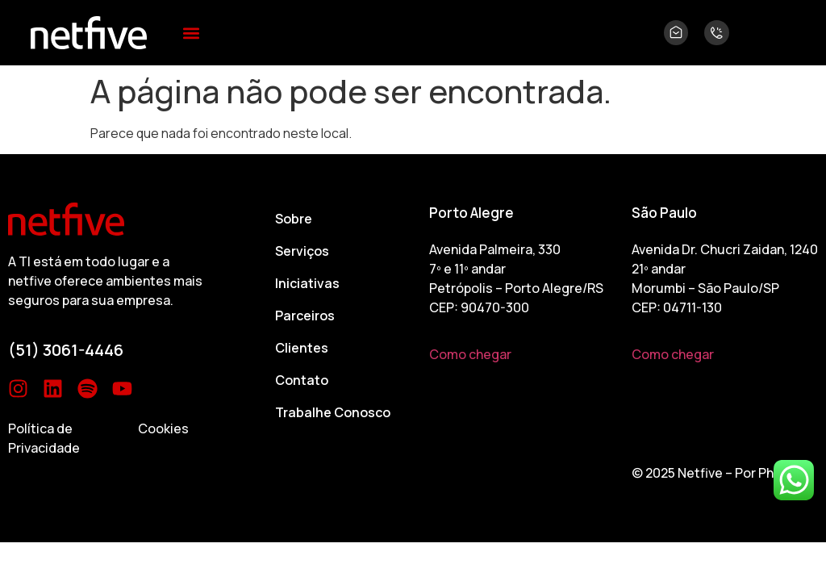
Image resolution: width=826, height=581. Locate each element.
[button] (191, 32)
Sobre (293, 219)
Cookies (163, 428)
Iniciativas (307, 283)
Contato (301, 380)
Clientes (301, 348)
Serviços (302, 251)
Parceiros (305, 315)
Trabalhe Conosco (332, 412)
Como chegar (470, 354)
